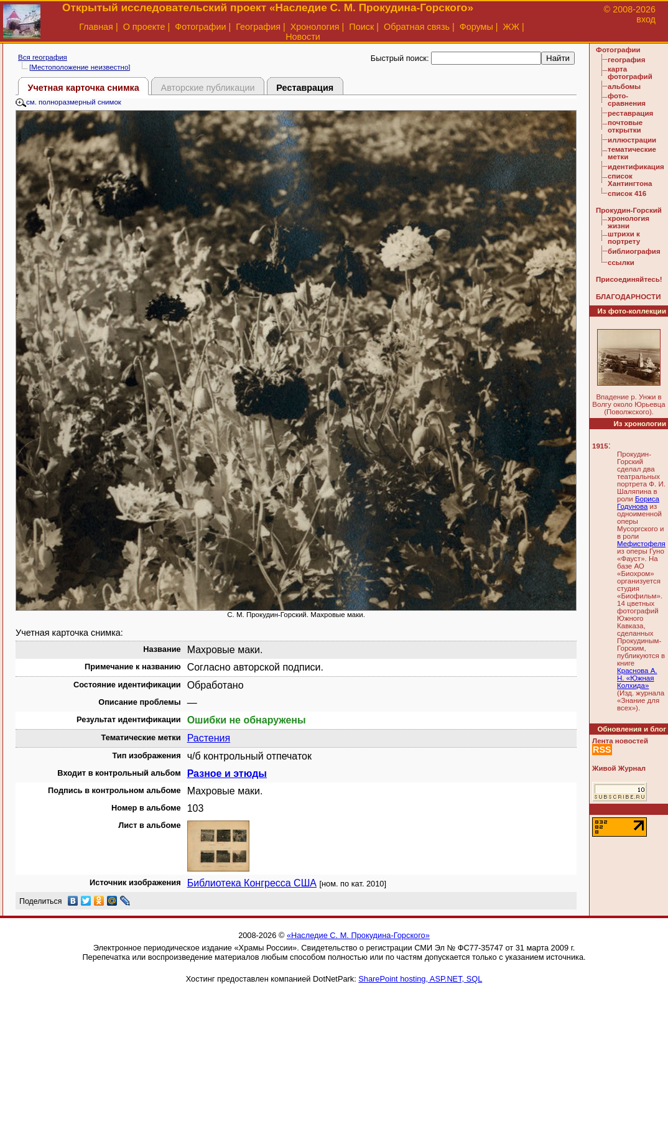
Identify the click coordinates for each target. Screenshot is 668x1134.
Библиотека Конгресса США (252, 883)
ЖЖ (511, 27)
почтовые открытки (625, 126)
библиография (634, 251)
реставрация (630, 113)
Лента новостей (620, 741)
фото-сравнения (627, 99)
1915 (600, 446)
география (626, 59)
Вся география (42, 57)
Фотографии (200, 27)
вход (646, 19)
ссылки (621, 262)
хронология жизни (628, 222)
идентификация (636, 166)
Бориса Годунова (638, 502)
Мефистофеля (641, 543)
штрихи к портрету (624, 237)
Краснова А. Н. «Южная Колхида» (637, 678)
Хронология (315, 27)
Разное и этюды (227, 773)
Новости (302, 37)
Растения (209, 738)
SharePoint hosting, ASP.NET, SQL (420, 978)
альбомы (624, 86)
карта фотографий (630, 72)
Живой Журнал (619, 768)
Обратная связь (417, 27)
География (258, 27)
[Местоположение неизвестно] (80, 67)
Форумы (476, 27)
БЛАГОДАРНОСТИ (628, 296)
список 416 (627, 193)
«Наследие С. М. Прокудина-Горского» (358, 935)
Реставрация (304, 88)
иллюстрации (632, 140)
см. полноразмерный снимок (68, 102)
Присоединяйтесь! (629, 279)
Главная (96, 27)
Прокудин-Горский (629, 210)
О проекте (144, 27)
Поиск (361, 27)
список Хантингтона (630, 179)
